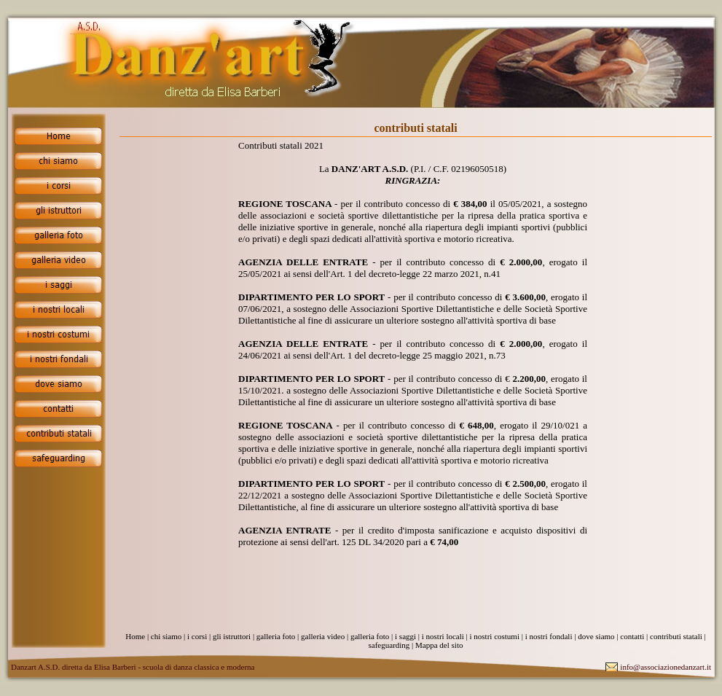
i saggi (405, 636)
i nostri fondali (549, 636)
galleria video (323, 636)
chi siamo (166, 636)
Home (135, 636)
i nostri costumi (494, 636)
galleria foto (275, 636)
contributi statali (676, 636)
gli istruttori (232, 636)
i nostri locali (443, 636)
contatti (632, 636)
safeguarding (389, 645)
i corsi (197, 636)
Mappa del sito (439, 645)
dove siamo (596, 636)
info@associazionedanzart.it (665, 666)
